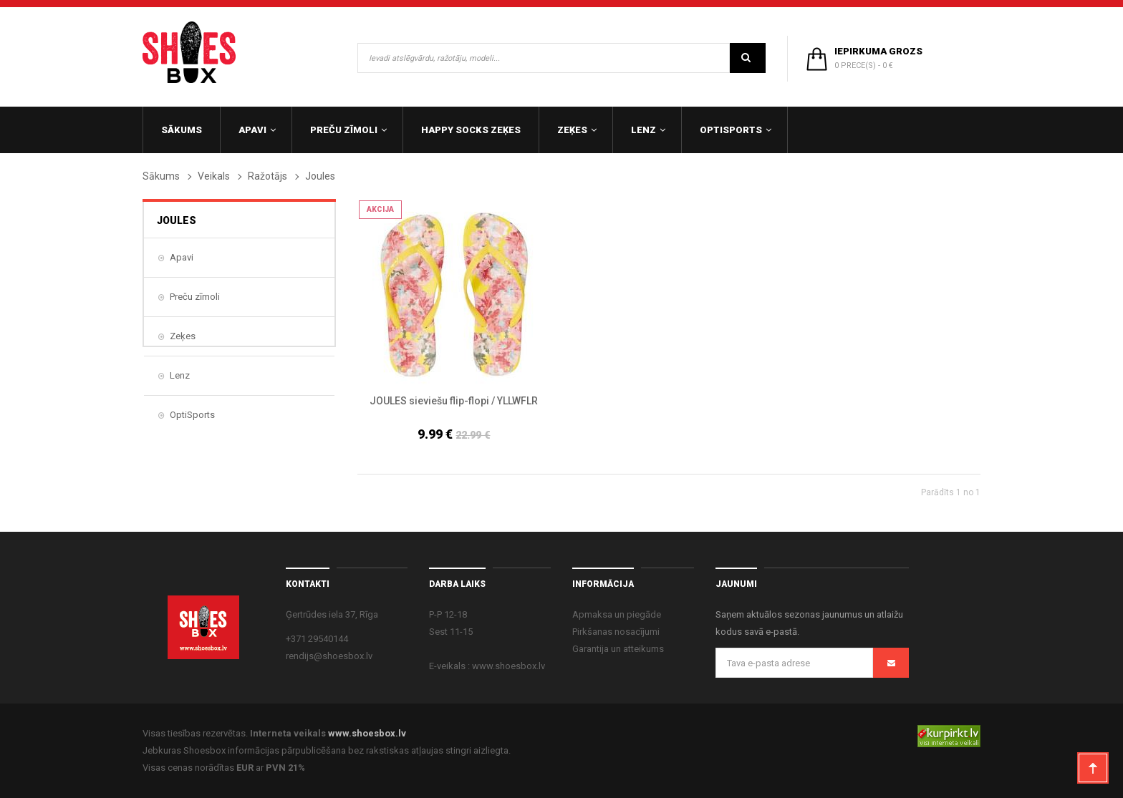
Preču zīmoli (195, 296)
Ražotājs (267, 176)
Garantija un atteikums (618, 648)
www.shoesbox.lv (367, 733)
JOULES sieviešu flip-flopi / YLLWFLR (454, 401)
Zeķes (183, 336)
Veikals (214, 176)
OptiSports (192, 414)
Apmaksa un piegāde (616, 614)
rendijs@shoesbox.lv (329, 656)
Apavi (181, 257)
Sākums (161, 176)
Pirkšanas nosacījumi (616, 631)
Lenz (180, 375)
